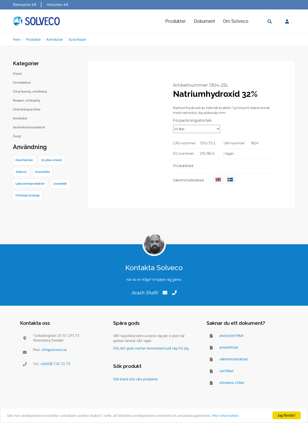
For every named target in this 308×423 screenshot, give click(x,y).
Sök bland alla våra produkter (135, 379)
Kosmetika (42, 172)
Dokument (204, 21)
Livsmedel (60, 183)
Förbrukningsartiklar (27, 109)
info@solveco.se (54, 349)
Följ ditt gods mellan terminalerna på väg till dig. (151, 348)
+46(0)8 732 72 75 (55, 363)
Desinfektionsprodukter (29, 127)
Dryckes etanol (51, 160)
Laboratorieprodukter (30, 183)
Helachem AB (57, 4)
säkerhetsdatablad (234, 359)
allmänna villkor (232, 382)
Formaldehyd (22, 83)
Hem (16, 39)
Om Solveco (235, 21)
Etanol (17, 74)
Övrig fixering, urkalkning (30, 91)
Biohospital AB (24, 4)
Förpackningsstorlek (192, 120)
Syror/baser (77, 39)
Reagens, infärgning (26, 100)
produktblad (229, 347)
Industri (21, 172)
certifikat (227, 371)
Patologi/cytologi (28, 195)
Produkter (175, 21)
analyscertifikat (232, 335)
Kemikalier (54, 39)
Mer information (225, 415)
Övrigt (17, 136)
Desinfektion (24, 160)
